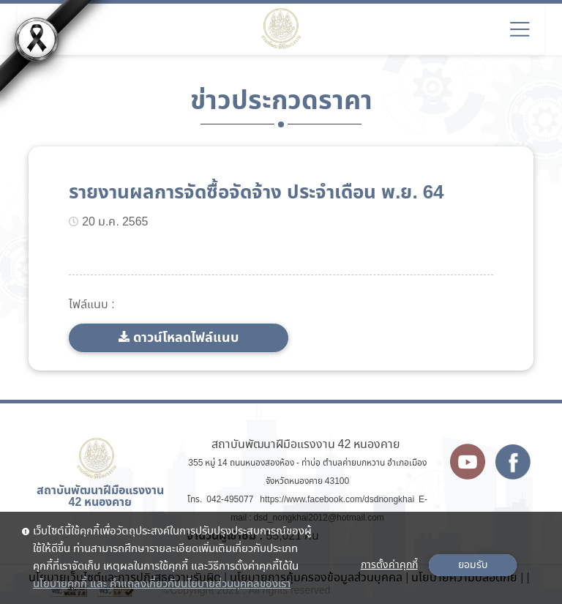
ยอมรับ (472, 565)
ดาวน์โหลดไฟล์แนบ (186, 338)
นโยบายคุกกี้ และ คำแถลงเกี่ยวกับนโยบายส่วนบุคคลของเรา (162, 584)
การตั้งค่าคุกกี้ (389, 565)
